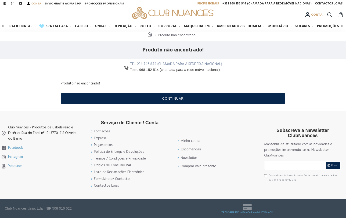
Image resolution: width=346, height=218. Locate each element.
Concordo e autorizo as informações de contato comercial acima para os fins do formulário (300, 178)
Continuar (173, 98)
